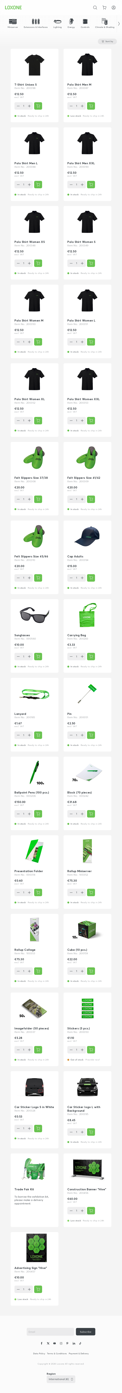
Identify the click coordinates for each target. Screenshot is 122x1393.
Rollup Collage (25, 950)
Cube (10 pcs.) (77, 950)
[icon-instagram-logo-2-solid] (61, 1344)
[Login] (113, 7)
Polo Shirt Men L (26, 163)
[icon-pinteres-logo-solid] (67, 1344)
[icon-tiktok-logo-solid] (80, 1344)
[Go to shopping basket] (104, 7)
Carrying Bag (76, 635)
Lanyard (20, 714)
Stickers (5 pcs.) (78, 1028)
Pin (69, 714)
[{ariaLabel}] (38, 106)
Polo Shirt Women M (29, 320)
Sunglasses (22, 635)
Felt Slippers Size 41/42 (83, 478)
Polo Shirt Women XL (29, 399)
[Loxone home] (13, 7)
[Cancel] (95, 7)
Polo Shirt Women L (81, 320)
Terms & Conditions (57, 1353)
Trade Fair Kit (24, 1189)
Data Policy (39, 1353)
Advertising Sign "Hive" (30, 1268)
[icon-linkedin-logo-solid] (74, 1344)
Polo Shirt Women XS (29, 242)
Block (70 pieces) (79, 792)
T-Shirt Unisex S (25, 84)
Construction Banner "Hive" (86, 1189)
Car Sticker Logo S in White (34, 1107)
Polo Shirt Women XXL (83, 399)
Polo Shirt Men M (79, 84)
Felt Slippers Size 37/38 (31, 478)
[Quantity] (23, 106)
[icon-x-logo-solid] (48, 1344)
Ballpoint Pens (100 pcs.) (31, 792)
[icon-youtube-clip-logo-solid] (54, 1344)
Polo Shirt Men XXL (81, 163)
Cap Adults (75, 556)
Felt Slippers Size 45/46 (31, 556)
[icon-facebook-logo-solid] (41, 1344)
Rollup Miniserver (79, 871)
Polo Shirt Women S (81, 242)
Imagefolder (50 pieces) (31, 1028)
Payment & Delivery (79, 1353)
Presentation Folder (28, 871)
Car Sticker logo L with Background (83, 1108)
